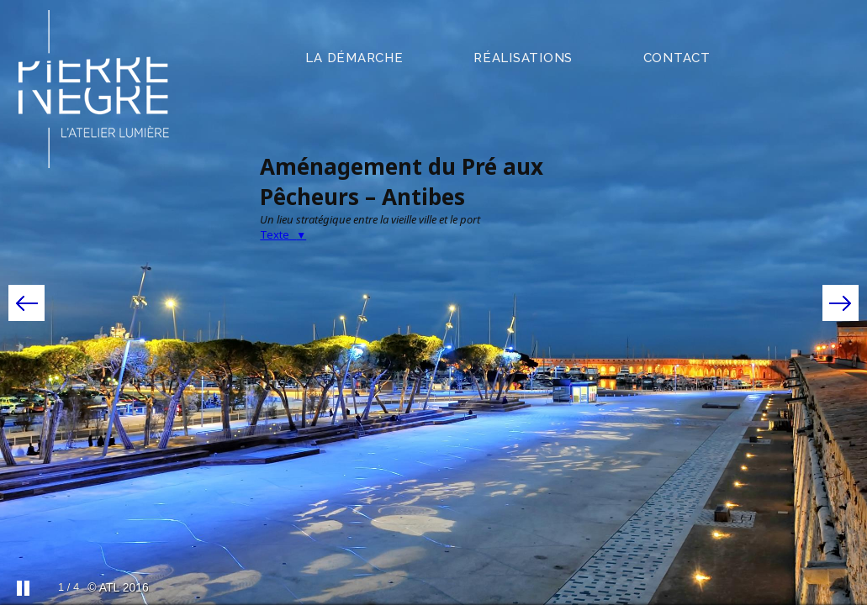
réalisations (523, 58)
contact (677, 58)
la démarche (354, 58)
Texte (283, 234)
